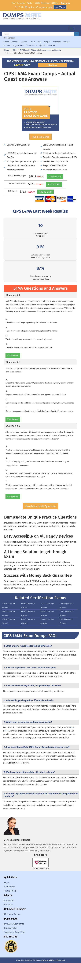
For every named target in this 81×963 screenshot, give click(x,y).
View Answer (12, 355)
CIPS (15, 50)
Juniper (47, 41)
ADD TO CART (54, 176)
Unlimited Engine (12, 914)
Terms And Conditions (14, 932)
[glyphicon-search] (76, 34)
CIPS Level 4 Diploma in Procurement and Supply (40, 50)
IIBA (39, 41)
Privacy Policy (10, 927)
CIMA (32, 41)
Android (15, 41)
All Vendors (9, 886)
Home (6, 50)
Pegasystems (18, 45)
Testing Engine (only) (16, 183)
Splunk (42, 45)
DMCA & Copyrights (14, 923)
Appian (24, 41)
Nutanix (6, 45)
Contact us (9, 900)
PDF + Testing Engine (17, 176)
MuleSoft (57, 41)
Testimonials (10, 890)
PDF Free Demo (40, 136)
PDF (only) (12, 191)
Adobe (6, 41)
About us (8, 904)
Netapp (66, 41)
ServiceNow (31, 45)
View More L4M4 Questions (40, 506)
